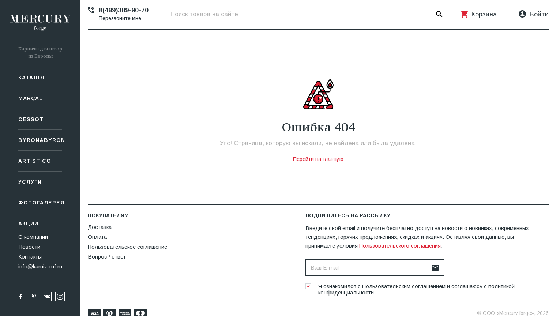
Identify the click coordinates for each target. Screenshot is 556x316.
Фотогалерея (40, 203)
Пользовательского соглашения (400, 245)
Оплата (97, 237)
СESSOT (31, 119)
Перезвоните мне (120, 18)
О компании (33, 237)
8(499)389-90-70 (124, 10)
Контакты (30, 256)
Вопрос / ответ (107, 256)
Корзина (484, 14)
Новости (29, 247)
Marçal (30, 98)
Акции (28, 223)
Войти (539, 14)
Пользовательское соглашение (127, 247)
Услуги (30, 182)
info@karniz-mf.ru (40, 266)
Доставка (100, 227)
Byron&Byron (40, 140)
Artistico (34, 161)
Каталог (32, 77)
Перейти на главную (318, 159)
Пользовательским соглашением (404, 286)
